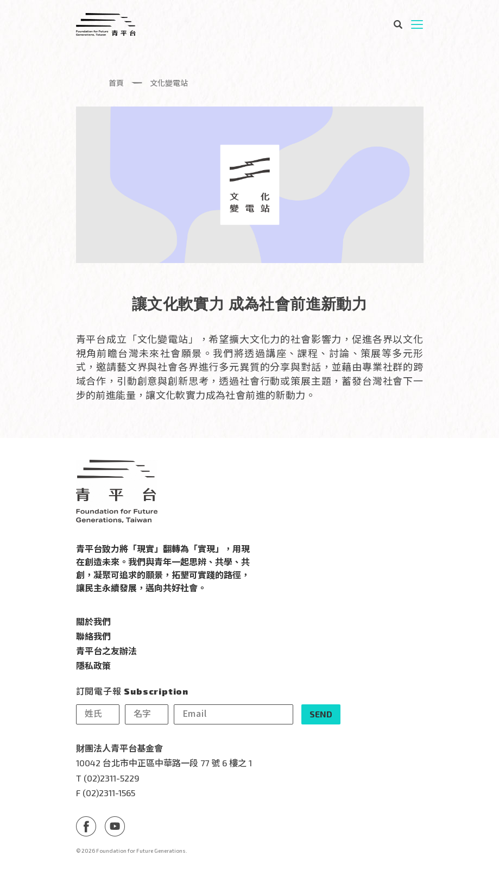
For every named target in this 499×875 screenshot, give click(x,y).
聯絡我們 (93, 635)
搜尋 (397, 24)
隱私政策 (93, 665)
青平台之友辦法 (106, 650)
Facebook (86, 826)
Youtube (115, 826)
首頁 (116, 82)
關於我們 (93, 621)
